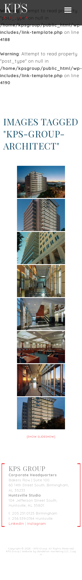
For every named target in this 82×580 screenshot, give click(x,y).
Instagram (36, 523)
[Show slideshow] (41, 436)
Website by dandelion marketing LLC (45, 551)
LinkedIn (16, 523)
